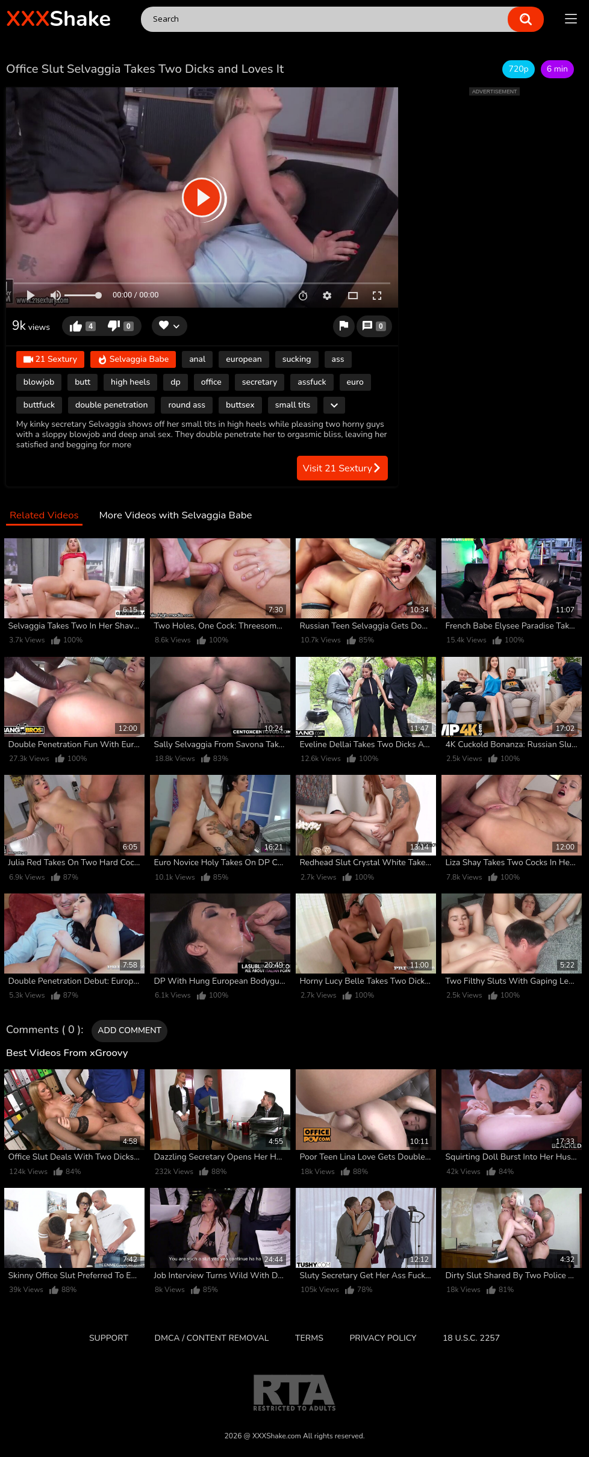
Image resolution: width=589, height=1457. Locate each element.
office (211, 382)
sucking (296, 359)
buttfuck (39, 405)
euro (355, 382)
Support (108, 1338)
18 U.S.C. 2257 (471, 1338)
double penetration (111, 405)
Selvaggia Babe (133, 359)
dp (175, 382)
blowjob (38, 382)
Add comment (129, 1030)
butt (82, 382)
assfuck (312, 382)
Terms (309, 1338)
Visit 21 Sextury (342, 468)
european (243, 359)
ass (338, 359)
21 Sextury (50, 359)
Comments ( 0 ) (43, 1030)
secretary (259, 382)
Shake (58, 19)
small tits (293, 405)
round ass (186, 405)
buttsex (240, 405)
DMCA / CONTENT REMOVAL (212, 1338)
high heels (130, 382)
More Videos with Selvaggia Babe (175, 515)
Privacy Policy (382, 1338)
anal (197, 359)
